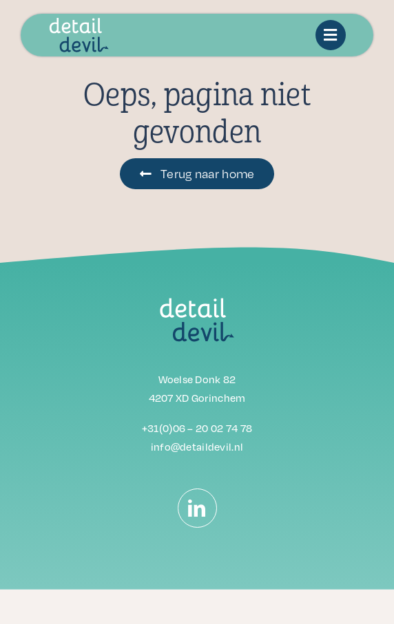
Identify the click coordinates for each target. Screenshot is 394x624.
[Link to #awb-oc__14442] (330, 35)
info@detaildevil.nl (197, 446)
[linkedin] (197, 508)
